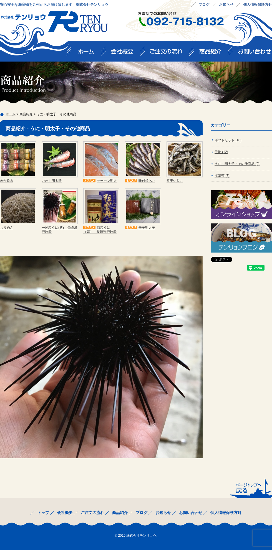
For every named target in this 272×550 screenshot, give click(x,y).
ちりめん (6, 228)
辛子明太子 (146, 228)
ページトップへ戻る (250, 488)
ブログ (203, 4)
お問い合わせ (252, 53)
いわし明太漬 (52, 181)
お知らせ (226, 4)
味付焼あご (146, 181)
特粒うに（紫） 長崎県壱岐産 (100, 229)
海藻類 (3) (222, 176)
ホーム (11, 114)
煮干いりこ (175, 181)
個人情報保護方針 (257, 4)
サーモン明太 (107, 181)
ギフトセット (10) (228, 140)
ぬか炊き (6, 181)
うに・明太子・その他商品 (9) (237, 164)
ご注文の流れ (169, 53)
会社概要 (125, 53)
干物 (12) (221, 152)
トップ (86, 53)
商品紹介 (213, 53)
